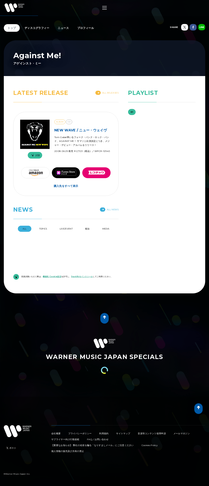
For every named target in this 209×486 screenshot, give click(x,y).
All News (109, 209)
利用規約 (103, 433)
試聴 (35, 155)
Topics (43, 228)
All (25, 228)
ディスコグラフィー (37, 28)
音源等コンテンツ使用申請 (152, 433)
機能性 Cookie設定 (52, 276)
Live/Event (66, 228)
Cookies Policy (149, 445)
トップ (12, 28)
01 (132, 112)
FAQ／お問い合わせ (98, 439)
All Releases (107, 92)
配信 (87, 228)
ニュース (63, 28)
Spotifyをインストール (82, 276)
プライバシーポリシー (80, 433)
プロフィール (85, 28)
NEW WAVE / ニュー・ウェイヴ (80, 130)
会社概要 (56, 433)
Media (105, 228)
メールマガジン (181, 433)
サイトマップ (123, 433)
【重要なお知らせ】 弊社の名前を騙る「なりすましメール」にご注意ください (92, 445)
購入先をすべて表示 (66, 186)
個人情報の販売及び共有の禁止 (67, 451)
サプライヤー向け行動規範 (65, 439)
